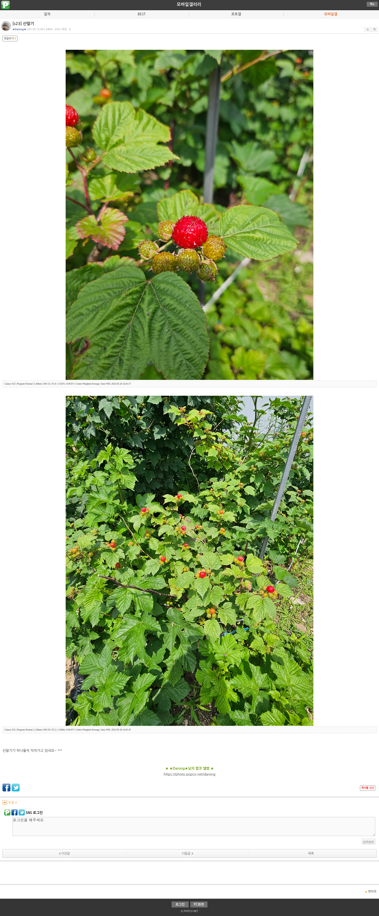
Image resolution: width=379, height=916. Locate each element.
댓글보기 (10, 38)
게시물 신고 (367, 787)
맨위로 (372, 891)
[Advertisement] (189, 873)
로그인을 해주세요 (193, 826)
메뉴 (372, 4)
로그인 (180, 904)
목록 (311, 853)
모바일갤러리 (189, 4)
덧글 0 (9, 802)
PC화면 (199, 904)
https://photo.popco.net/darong (189, 774)
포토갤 (236, 14)
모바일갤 (330, 14)
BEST (142, 14)
